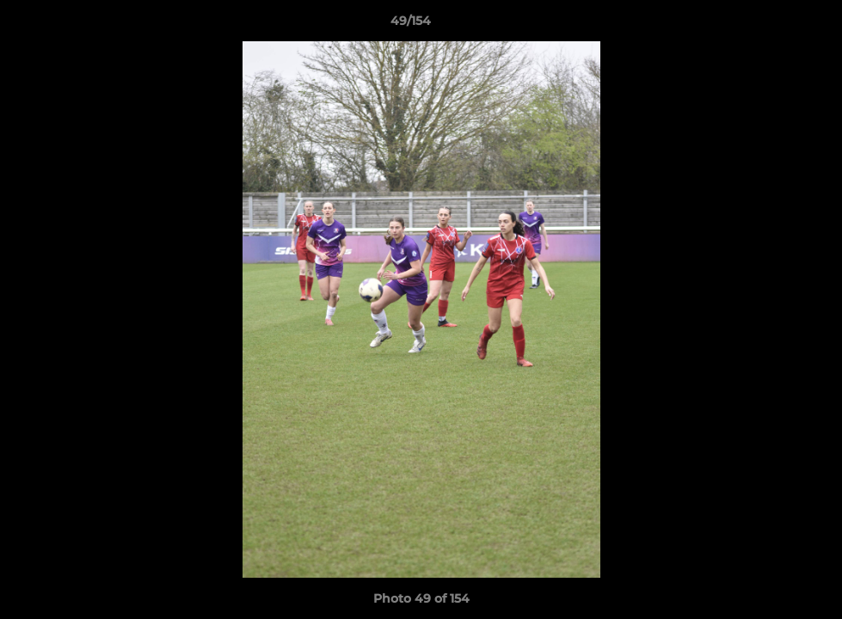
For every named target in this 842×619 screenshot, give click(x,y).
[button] (769, 25)
